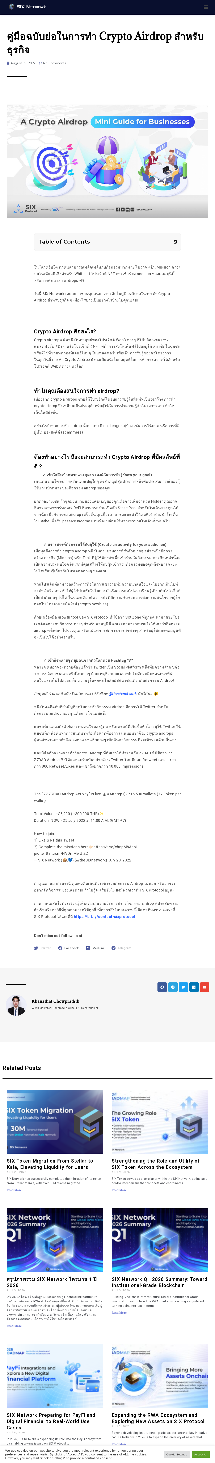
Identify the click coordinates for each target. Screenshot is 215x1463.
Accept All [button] (200, 1454)
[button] (175, 241)
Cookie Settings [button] (176, 1454)
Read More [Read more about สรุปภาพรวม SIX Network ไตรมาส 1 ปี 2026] (14, 1326)
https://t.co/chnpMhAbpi (115, 847)
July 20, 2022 (119, 860)
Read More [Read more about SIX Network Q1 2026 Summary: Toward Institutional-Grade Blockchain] (119, 1312)
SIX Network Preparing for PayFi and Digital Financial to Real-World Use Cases (51, 1421)
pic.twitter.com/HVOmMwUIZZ (61, 853)
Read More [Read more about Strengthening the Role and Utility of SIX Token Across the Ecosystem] (119, 1190)
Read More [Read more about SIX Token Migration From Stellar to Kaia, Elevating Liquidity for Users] (14, 1190)
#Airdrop (114, 794)
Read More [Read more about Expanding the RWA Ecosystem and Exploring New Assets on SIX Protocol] (119, 1444)
